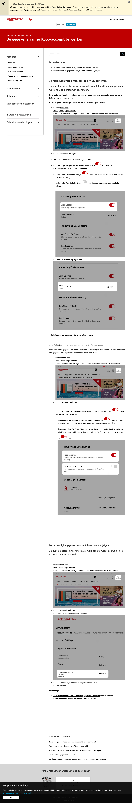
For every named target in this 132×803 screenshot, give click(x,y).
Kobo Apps (12, 96)
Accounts (21, 35)
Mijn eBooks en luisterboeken (20, 105)
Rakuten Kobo (12, 35)
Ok (11, 798)
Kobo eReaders (14, 88)
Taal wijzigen (70, 25)
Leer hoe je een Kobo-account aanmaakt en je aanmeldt (72, 742)
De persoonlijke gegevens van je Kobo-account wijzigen (76, 70)
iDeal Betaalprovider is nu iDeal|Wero (28, 4)
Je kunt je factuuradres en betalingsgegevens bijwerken (76, 695)
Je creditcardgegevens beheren (62, 755)
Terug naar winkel (116, 19)
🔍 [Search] (123, 54)
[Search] (84, 54)
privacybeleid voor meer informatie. (18, 793)
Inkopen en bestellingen (19, 114)
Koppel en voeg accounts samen (21, 76)
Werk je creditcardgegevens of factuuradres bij (68, 746)
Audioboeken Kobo (15, 71)
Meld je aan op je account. (64, 111)
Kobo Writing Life (15, 80)
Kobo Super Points (15, 67)
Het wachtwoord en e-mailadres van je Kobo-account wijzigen (75, 750)
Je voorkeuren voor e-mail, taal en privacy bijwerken (75, 67)
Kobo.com (64, 108)
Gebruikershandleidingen (19, 122)
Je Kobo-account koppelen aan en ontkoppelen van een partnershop (77, 759)
